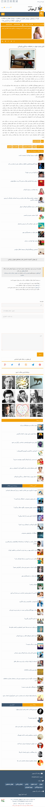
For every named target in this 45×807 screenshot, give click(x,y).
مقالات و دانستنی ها (8, 21)
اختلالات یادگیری (27, 147)
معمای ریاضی (11, 273)
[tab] (12, 485)
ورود (2, 7)
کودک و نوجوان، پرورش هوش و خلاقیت (27, 19)
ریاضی (24, 273)
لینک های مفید (28, 803)
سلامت (16, 799)
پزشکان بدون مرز (36, 141)
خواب (34, 147)
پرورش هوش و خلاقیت (8, 18)
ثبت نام (8, 7)
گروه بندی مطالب (21, 803)
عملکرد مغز (15, 147)
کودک (20, 147)
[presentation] (8, 326)
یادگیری (9, 147)
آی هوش (18, 21)
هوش (28, 273)
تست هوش (17, 273)
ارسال (40, 354)
